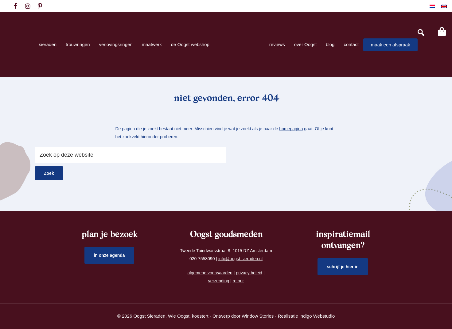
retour (238, 280)
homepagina (291, 128)
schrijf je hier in (343, 266)
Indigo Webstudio (317, 316)
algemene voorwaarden (210, 272)
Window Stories (258, 316)
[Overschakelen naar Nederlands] (432, 6)
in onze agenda (109, 255)
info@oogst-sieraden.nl (240, 258)
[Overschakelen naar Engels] (444, 6)
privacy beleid (249, 272)
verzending (218, 280)
